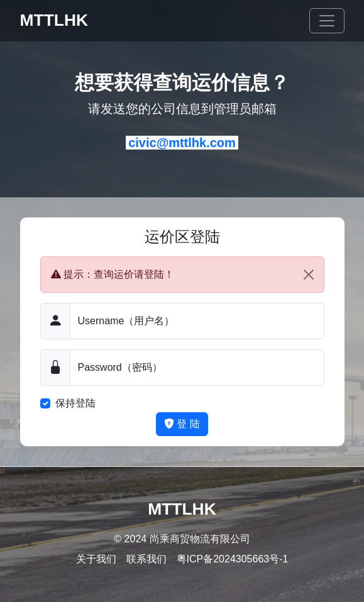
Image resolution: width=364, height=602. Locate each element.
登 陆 (182, 424)
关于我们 (96, 559)
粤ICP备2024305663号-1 (233, 559)
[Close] (309, 274)
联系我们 (146, 559)
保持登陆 (75, 403)
